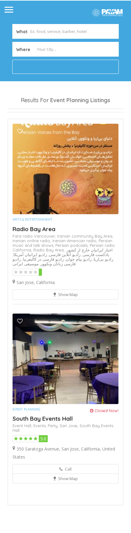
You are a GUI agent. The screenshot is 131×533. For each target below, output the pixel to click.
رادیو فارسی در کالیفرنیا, (42, 291)
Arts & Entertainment (32, 252)
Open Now (24, 117)
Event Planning (26, 441)
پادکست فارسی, (94, 286)
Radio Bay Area (34, 261)
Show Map (66, 327)
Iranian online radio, (32, 273)
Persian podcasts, (72, 277)
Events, (40, 457)
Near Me (35, 128)
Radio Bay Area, (49, 282)
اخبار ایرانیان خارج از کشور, (89, 282)
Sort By (20, 139)
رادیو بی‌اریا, (102, 291)
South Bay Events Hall (43, 451)
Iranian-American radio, (75, 273)
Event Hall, (23, 457)
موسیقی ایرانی (26, 296)
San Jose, (70, 457)
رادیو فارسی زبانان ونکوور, (44, 294)
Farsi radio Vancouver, (35, 268)
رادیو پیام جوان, (78, 291)
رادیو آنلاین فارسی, (63, 286)
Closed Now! (104, 442)
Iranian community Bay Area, (85, 268)
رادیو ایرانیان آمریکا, (30, 286)
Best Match (70, 128)
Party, (54, 457)
